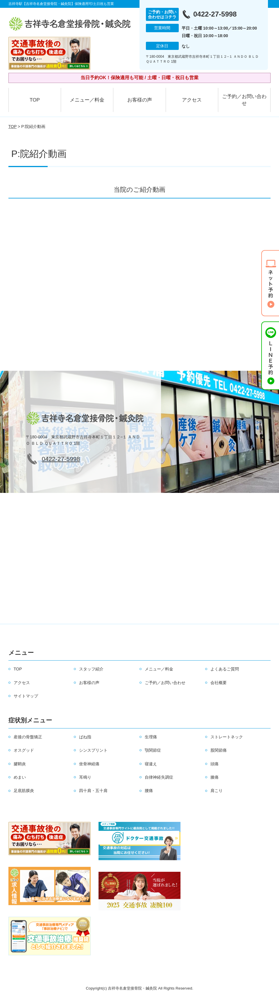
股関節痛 (218, 750)
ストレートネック (226, 737)
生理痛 (151, 737)
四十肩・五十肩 (93, 790)
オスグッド (24, 750)
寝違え (151, 764)
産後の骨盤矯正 (28, 737)
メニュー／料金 (87, 100)
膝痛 (214, 777)
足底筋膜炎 (24, 790)
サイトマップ (26, 696)
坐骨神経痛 (89, 764)
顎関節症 (153, 750)
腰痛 (149, 790)
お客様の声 (139, 100)
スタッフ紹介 (91, 669)
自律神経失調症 (159, 777)
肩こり (216, 790)
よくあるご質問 (224, 669)
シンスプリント (93, 750)
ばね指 (85, 737)
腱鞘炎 (20, 764)
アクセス (192, 100)
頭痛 (214, 764)
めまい (20, 777)
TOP (35, 100)
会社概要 (218, 682)
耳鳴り (85, 777)
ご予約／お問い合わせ (244, 100)
